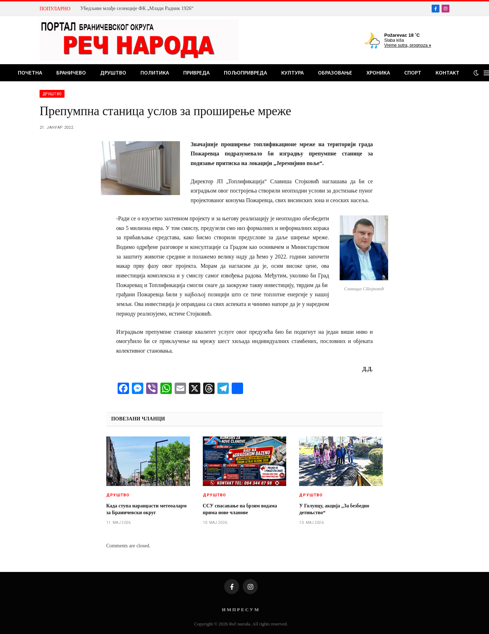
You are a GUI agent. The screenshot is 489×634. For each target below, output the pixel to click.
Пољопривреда (245, 72)
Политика (154, 72)
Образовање (335, 72)
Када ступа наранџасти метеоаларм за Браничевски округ (146, 509)
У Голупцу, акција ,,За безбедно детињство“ (334, 509)
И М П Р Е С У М (240, 609)
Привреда (196, 72)
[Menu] (486, 73)
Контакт (447, 72)
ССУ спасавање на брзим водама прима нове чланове (240, 509)
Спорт (412, 72)
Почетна (30, 72)
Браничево (71, 72)
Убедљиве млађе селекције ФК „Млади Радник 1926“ (137, 8)
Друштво (113, 72)
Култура (292, 72)
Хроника (378, 72)
